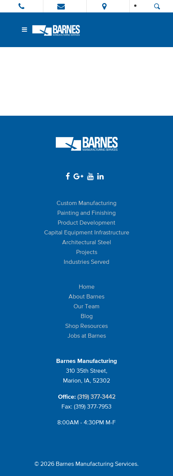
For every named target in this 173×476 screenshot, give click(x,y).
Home (87, 286)
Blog (87, 316)
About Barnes (86, 296)
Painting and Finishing (86, 212)
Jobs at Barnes (86, 335)
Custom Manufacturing (86, 203)
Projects (86, 252)
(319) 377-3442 (96, 396)
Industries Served (86, 261)
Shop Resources (86, 325)
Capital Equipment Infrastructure (86, 232)
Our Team (86, 306)
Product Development (86, 222)
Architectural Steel (86, 242)
